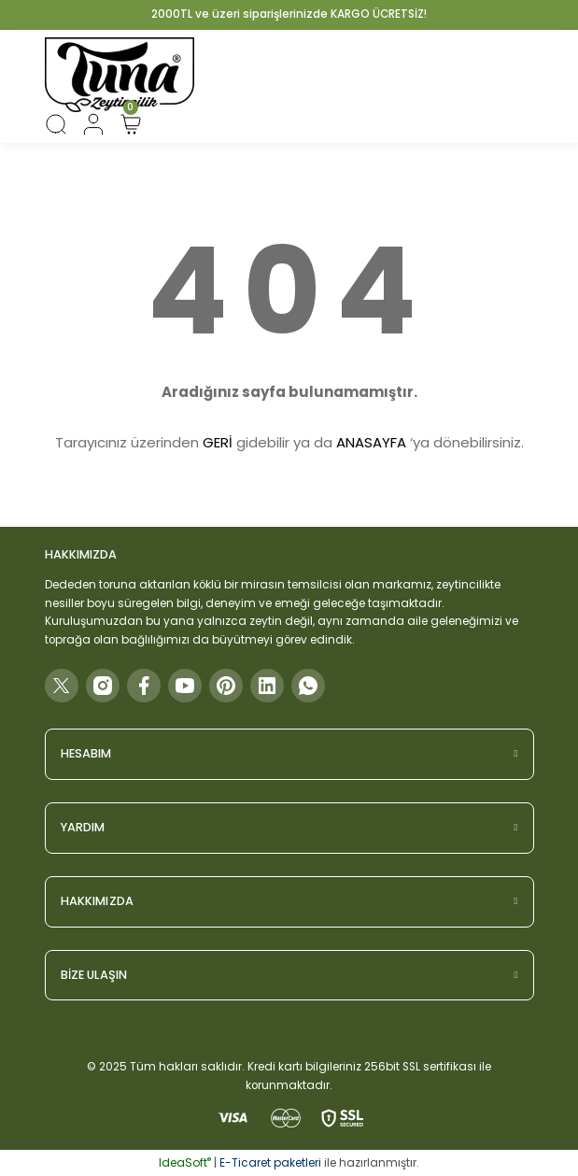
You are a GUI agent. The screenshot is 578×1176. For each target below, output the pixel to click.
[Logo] (119, 74)
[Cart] (131, 124)
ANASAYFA (371, 442)
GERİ (218, 442)
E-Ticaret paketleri (270, 1162)
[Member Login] (93, 124)
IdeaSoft (185, 1162)
